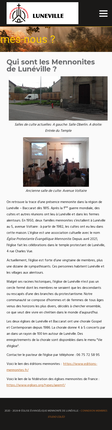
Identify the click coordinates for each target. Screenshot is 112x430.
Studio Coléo (56, 417)
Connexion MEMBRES (94, 411)
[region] (56, 39)
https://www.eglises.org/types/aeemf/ (36, 385)
